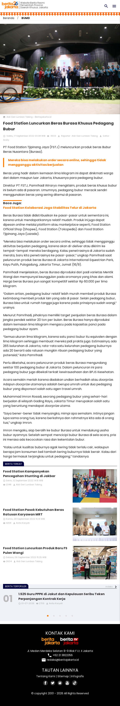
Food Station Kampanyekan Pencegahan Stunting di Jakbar (29, 473)
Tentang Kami (45, 676)
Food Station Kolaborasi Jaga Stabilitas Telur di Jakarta (49, 208)
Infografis (77, 676)
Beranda (8, 18)
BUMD (25, 18)
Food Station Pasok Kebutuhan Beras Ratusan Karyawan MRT (33, 512)
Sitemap (63, 676)
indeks (109, 586)
